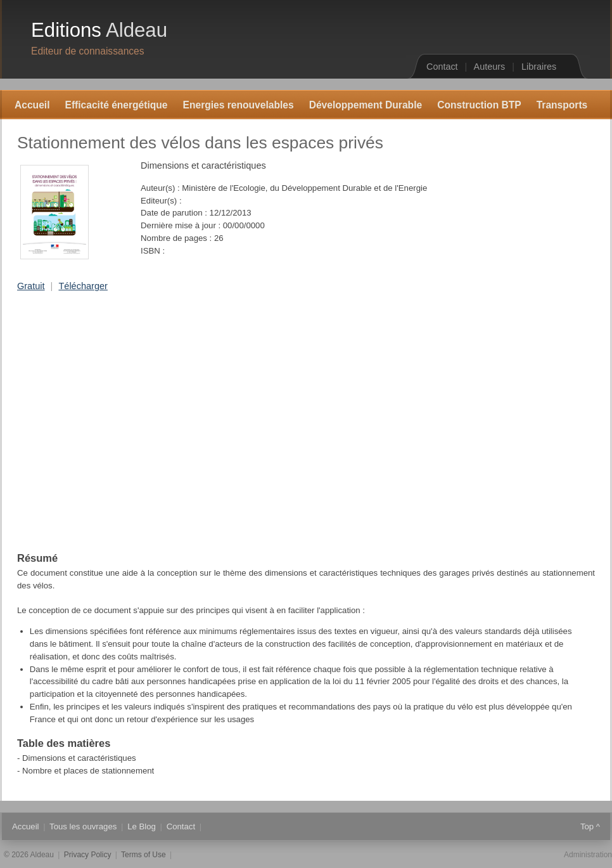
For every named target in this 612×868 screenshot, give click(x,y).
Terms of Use (143, 854)
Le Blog (141, 826)
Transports (562, 105)
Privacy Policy (88, 854)
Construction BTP (479, 105)
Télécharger (82, 286)
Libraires (538, 67)
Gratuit (31, 286)
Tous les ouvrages (83, 826)
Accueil (32, 105)
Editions (99, 30)
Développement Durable (366, 105)
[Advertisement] (119, 422)
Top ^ (590, 826)
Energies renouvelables (238, 105)
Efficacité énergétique (116, 105)
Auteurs (490, 67)
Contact (442, 67)
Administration (588, 854)
